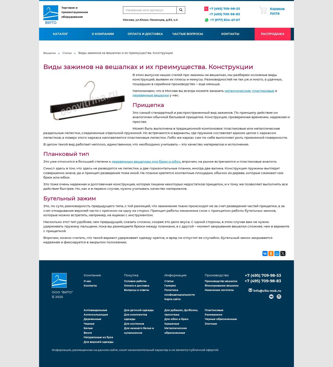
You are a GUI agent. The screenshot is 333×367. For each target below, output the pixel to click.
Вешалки (49, 53)
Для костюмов (134, 323)
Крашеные (171, 323)
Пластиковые (214, 310)
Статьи (67, 53)
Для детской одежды (139, 310)
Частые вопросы (187, 34)
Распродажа (272, 34)
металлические (238, 91)
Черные (89, 323)
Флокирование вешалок (222, 285)
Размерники (213, 314)
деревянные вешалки (151, 95)
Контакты (230, 34)
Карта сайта (172, 299)
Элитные (211, 323)
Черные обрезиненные (221, 319)
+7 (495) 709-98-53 (224, 9)
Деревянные (92, 319)
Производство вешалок (221, 281)
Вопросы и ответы (136, 290)
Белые (88, 328)
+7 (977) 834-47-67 (225, 20)
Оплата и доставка (145, 34)
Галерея (170, 285)
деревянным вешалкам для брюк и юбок (146, 161)
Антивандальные (95, 310)
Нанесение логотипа (219, 290)
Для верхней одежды (98, 341)
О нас (87, 281)
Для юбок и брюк (176, 319)
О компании (103, 34)
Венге (88, 332)
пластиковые (263, 91)
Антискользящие (96, 314)
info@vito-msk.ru (267, 291)
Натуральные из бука (98, 337)
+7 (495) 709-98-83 (224, 14)
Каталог (60, 34)
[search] (180, 10)
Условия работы (135, 281)
